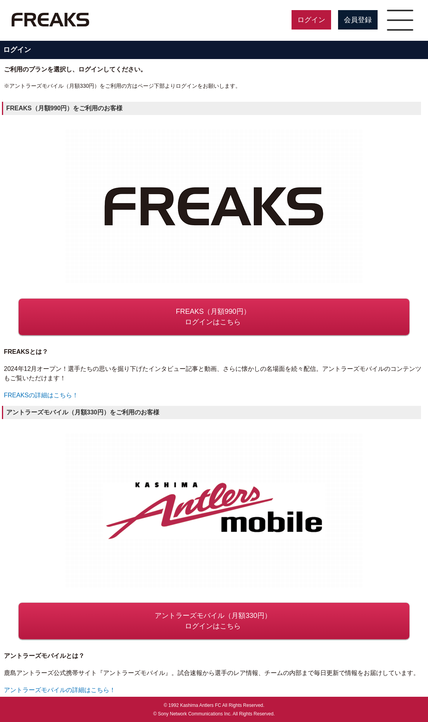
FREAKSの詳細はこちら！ (41, 395)
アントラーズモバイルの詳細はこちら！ (60, 690)
